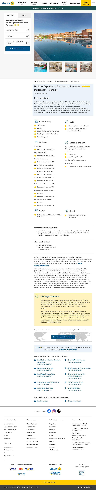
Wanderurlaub (31, 432)
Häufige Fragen (64, 3)
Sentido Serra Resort (82, 439)
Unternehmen (8, 447)
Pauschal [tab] (10, 15)
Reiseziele (44, 3)
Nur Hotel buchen (34, 3)
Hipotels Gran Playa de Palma (82, 444)
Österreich (52, 426)
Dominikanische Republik (57, 438)
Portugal (52, 429)
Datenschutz (34, 487)
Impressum (25, 487)
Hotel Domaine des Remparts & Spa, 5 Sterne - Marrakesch (79, 369)
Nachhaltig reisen (32, 424)
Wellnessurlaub (31, 438)
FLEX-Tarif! (60, 8)
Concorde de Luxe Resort (82, 429)
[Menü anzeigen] (93, 3)
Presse (6, 453)
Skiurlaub (29, 435)
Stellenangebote (9, 450)
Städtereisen (30, 429)
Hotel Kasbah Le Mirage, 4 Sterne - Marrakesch (45, 389)
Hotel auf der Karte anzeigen (63, 337)
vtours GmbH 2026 (85, 487)
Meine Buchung (86, 3)
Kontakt (6, 435)
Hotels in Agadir (42, 401)
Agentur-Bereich (9, 455)
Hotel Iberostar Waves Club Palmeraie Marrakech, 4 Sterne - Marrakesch (76, 376)
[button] (17, 36)
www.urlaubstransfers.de (68, 349)
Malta (51, 435)
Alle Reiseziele (53, 450)
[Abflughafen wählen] (17, 30)
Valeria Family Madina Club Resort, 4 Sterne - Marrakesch (48, 383)
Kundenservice (75, 3)
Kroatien (51, 447)
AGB (18, 487)
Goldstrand (52, 432)
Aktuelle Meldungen (10, 429)
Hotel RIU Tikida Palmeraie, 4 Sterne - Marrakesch (76, 361)
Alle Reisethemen (32, 447)
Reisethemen (54, 3)
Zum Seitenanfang (48, 482)
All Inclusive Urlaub (32, 444)
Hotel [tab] (24, 15)
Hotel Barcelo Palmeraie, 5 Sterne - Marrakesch (45, 369)
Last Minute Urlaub (32, 441)
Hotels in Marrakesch (74, 401)
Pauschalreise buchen (22, 3)
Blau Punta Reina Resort (82, 425)
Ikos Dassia (82, 434)
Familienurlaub (31, 426)
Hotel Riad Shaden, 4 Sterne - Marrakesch (75, 389)
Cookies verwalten (9, 487)
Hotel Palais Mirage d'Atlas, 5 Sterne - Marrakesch (46, 375)
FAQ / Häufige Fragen (10, 426)
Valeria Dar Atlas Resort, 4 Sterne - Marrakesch (75, 383)
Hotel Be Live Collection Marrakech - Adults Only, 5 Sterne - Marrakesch (49, 362)
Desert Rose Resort (82, 448)
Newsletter (7, 438)
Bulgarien (52, 424)
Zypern (51, 441)
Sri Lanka (52, 444)
